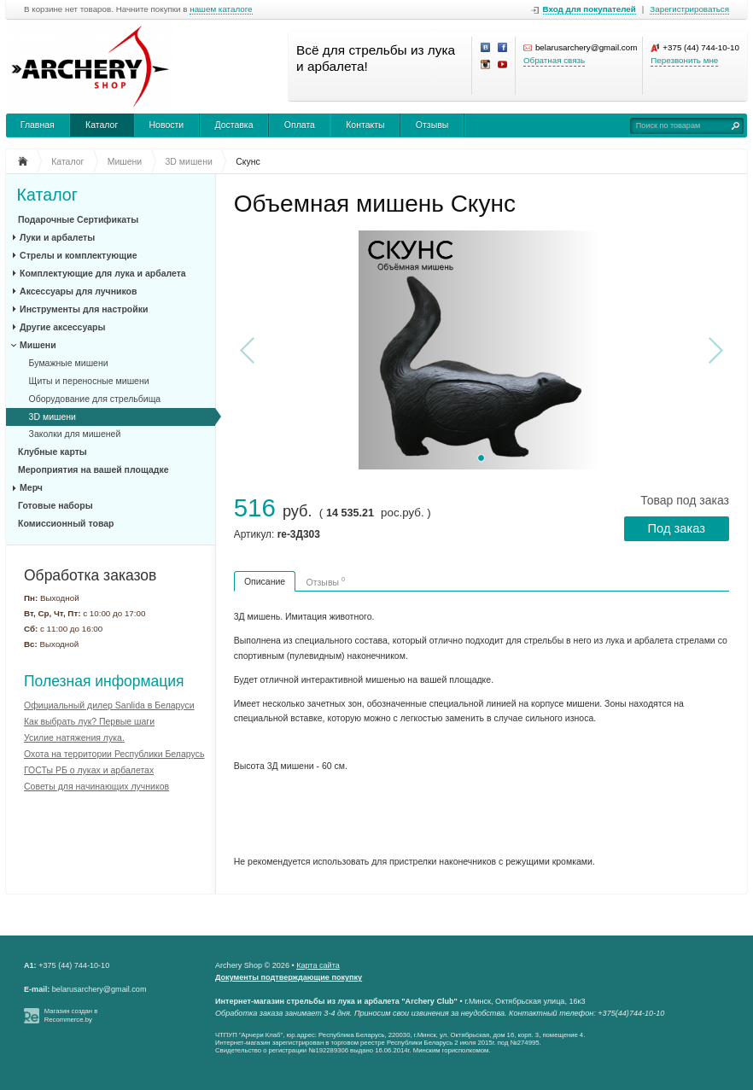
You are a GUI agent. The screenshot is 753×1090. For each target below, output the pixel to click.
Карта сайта (318, 965)
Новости (166, 124)
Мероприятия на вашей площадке (93, 469)
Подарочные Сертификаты (78, 219)
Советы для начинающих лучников (96, 786)
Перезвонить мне (684, 60)
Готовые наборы (55, 505)
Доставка (233, 124)
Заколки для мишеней (75, 433)
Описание (264, 581)
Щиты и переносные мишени (89, 381)
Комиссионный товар (66, 523)
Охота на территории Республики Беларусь (114, 754)
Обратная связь (554, 60)
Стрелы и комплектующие (78, 255)
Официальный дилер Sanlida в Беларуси (109, 705)
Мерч (31, 487)
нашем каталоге (221, 9)
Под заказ (676, 528)
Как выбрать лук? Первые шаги (89, 721)
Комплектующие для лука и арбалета (103, 273)
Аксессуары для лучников (78, 291)
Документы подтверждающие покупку (288, 977)
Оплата (299, 124)
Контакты (365, 124)
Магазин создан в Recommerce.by (71, 1015)
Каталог (101, 124)
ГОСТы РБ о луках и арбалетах (89, 770)
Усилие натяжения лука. (74, 737)
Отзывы (432, 124)
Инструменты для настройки (84, 309)
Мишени (38, 345)
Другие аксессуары (62, 327)
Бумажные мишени (68, 363)
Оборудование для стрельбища (95, 398)
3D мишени (52, 416)
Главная (37, 124)
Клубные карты (52, 451)
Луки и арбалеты (57, 237)
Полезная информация (104, 681)
